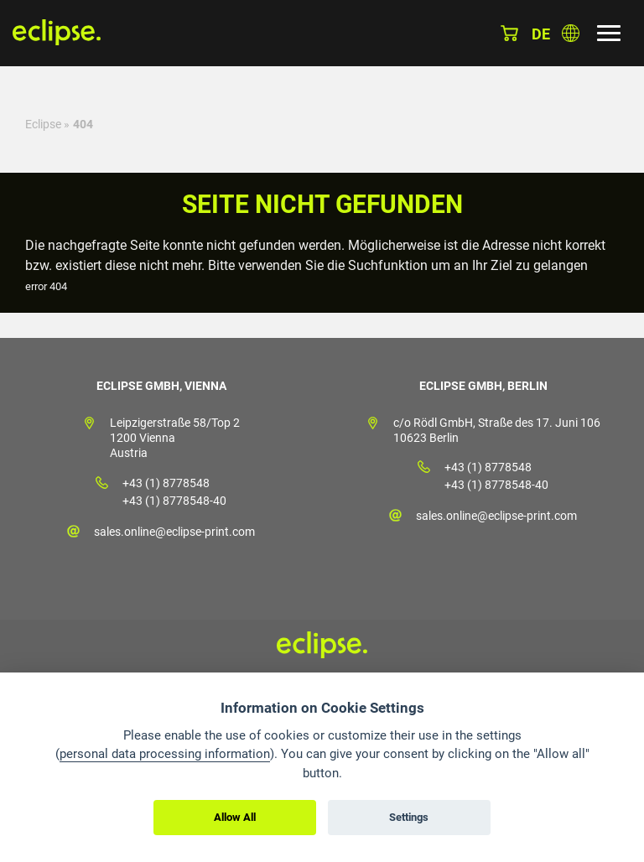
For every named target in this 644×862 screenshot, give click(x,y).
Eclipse (43, 124)
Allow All (235, 817)
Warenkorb (509, 33)
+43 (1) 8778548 (166, 483)
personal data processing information (165, 753)
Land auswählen (570, 33)
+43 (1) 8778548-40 (174, 500)
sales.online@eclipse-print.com (174, 531)
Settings (408, 817)
